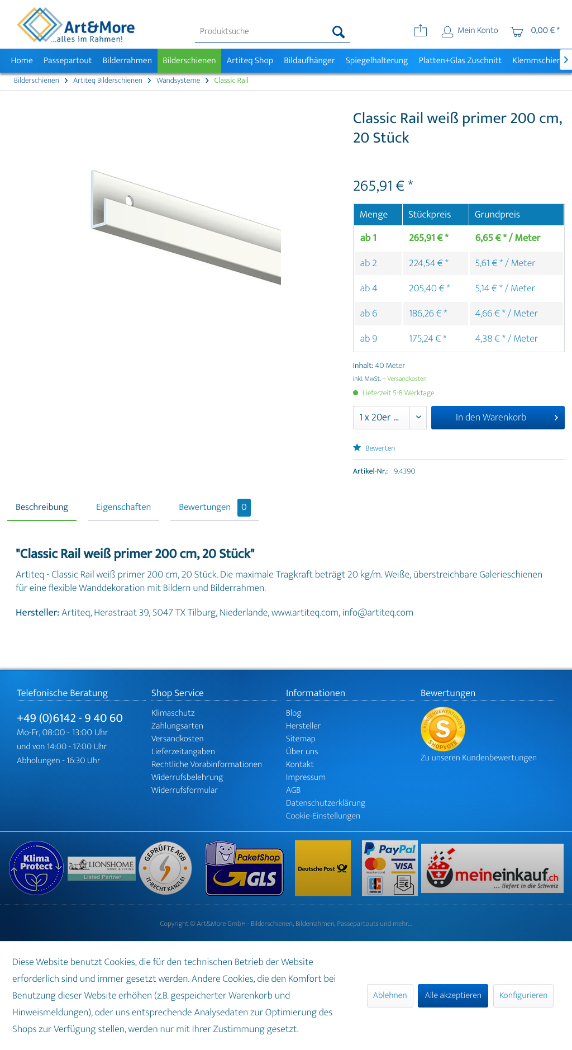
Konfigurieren (523, 995)
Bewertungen (215, 508)
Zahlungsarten (177, 726)
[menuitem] (273, 32)
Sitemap (301, 738)
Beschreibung (42, 507)
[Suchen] (338, 32)
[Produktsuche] (273, 32)
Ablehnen (390, 995)
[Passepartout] (67, 61)
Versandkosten (177, 738)
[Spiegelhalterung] (376, 61)
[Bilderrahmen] (127, 61)
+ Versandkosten (404, 379)
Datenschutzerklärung (325, 803)
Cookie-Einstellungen (323, 816)
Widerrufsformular (184, 790)
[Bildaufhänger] (310, 61)
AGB (293, 790)
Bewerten (374, 448)
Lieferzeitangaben (183, 751)
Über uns (302, 751)
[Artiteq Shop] (250, 61)
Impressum (306, 777)
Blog (294, 713)
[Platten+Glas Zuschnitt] (460, 61)
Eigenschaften (123, 507)
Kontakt (300, 764)
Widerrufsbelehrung (187, 777)
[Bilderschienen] (190, 61)
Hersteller (303, 726)
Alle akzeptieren (453, 995)
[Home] (22, 61)
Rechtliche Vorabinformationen (206, 764)
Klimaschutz (173, 713)
